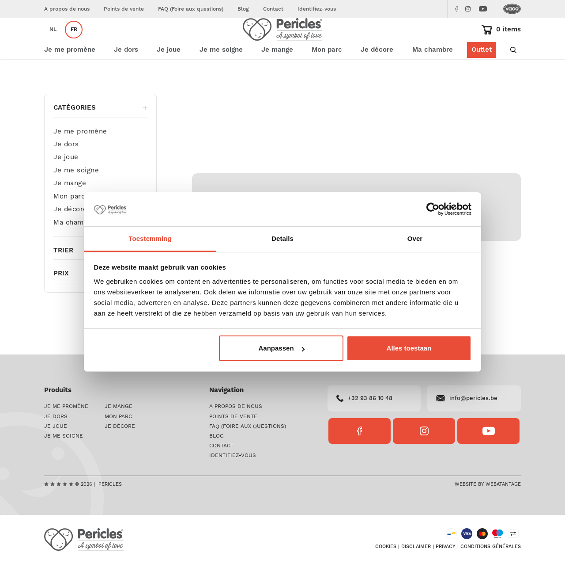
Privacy (446, 547)
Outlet (481, 76)
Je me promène (80, 158)
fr (74, 42)
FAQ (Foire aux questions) (190, 9)
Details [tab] (282, 238)
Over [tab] (415, 238)
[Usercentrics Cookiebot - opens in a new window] (432, 209)
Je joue (66, 183)
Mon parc (69, 223)
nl (52, 42)
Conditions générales (490, 547)
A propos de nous (67, 9)
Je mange (69, 210)
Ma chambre (432, 76)
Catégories (100, 134)
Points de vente (124, 9)
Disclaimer (416, 547)
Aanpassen (282, 348)
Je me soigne (76, 197)
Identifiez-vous (317, 9)
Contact (273, 9)
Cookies (385, 547)
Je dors (66, 171)
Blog (243, 9)
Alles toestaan (409, 348)
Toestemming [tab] (150, 238)
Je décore (70, 236)
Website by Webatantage (488, 484)
